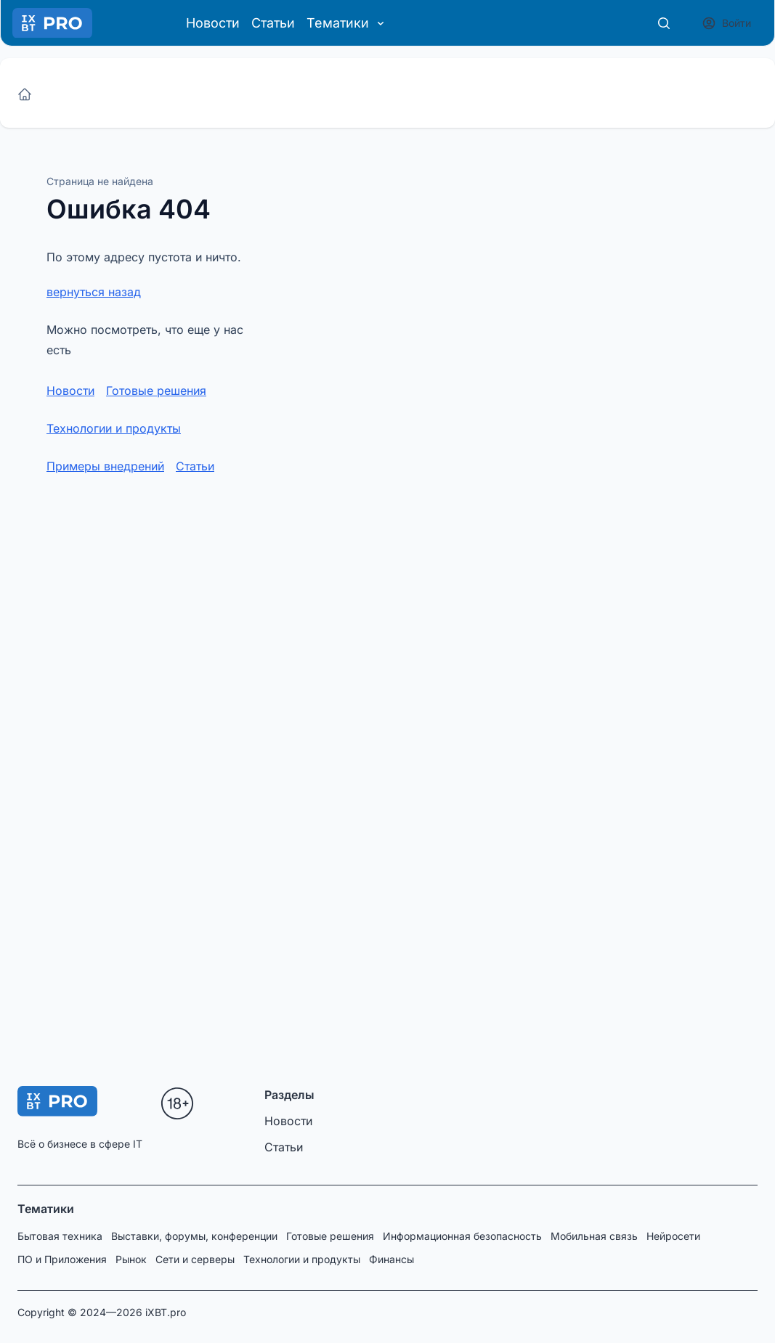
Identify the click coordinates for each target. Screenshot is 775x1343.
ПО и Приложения (62, 1259)
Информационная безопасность (462, 1236)
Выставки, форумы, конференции (194, 1236)
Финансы (391, 1259)
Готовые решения (156, 390)
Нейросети (673, 1236)
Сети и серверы (195, 1259)
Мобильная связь (594, 1236)
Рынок (131, 1259)
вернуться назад (93, 292)
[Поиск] (663, 23)
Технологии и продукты (113, 428)
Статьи (273, 22)
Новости (213, 22)
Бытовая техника (59, 1236)
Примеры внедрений (105, 466)
